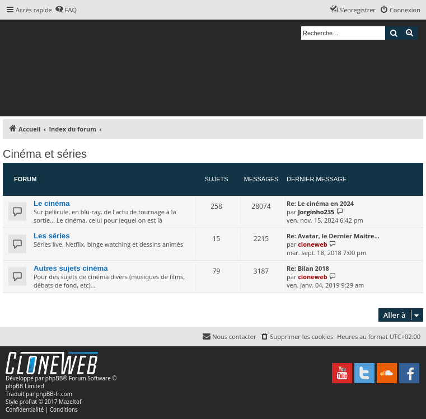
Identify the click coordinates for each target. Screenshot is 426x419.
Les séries (52, 236)
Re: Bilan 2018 (308, 268)
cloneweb (312, 244)
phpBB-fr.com (54, 394)
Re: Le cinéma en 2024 (320, 203)
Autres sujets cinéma (71, 268)
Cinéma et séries (45, 154)
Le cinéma (52, 203)
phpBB (54, 378)
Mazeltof (70, 402)
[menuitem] (66, 10)
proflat (28, 402)
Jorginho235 (316, 212)
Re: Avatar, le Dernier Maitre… (333, 236)
